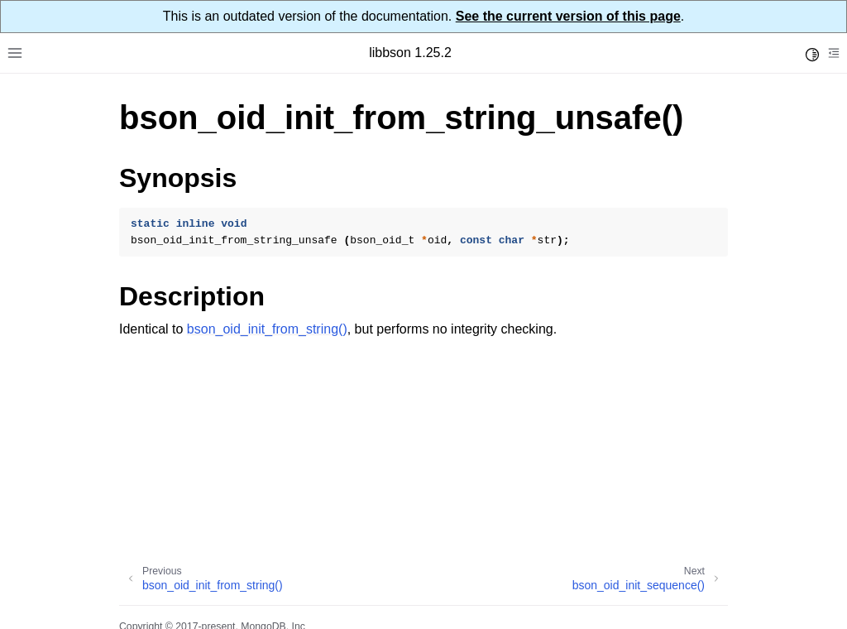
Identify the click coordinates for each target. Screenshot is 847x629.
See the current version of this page (568, 16)
